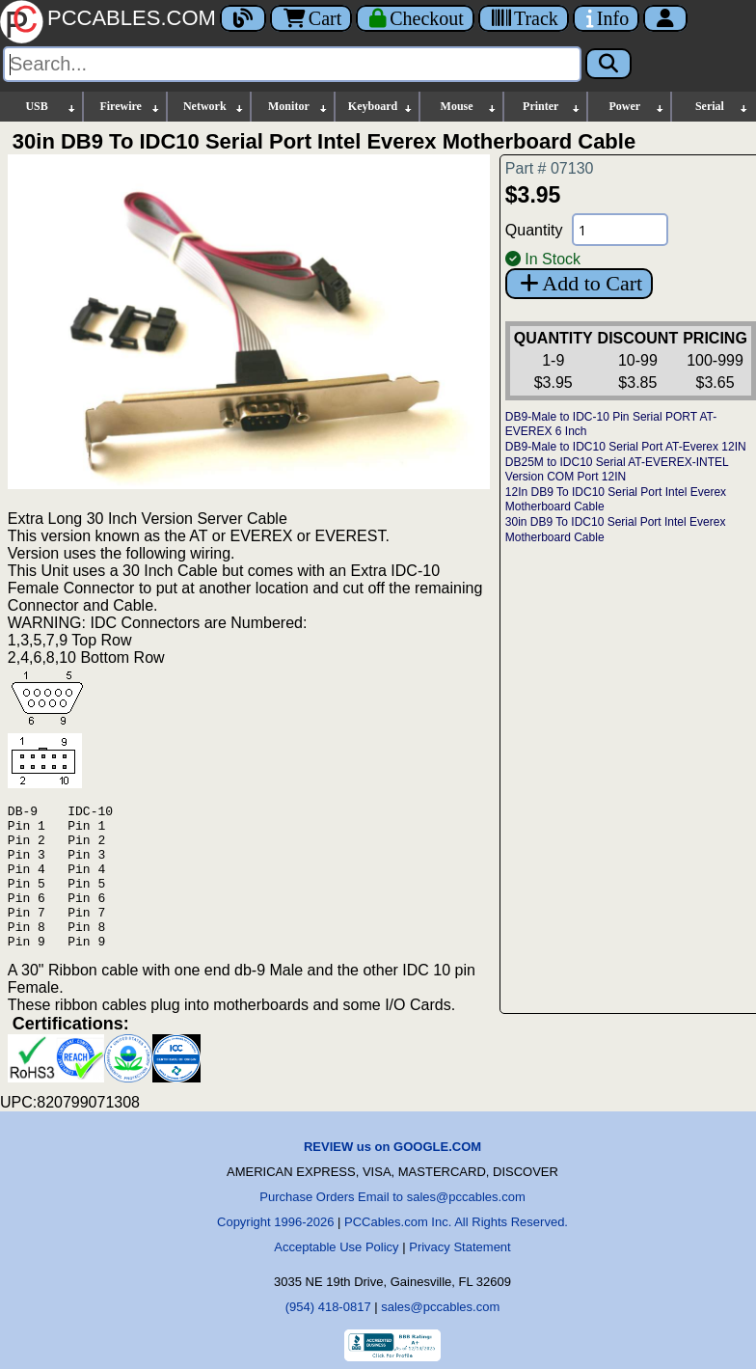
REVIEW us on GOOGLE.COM (392, 1175)
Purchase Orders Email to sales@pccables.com (392, 1225)
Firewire (130, 106)
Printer (552, 106)
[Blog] (243, 18)
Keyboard (381, 106)
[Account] (665, 18)
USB (51, 106)
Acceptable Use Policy (336, 1276)
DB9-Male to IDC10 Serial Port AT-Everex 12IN (625, 446)
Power (636, 106)
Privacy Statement (460, 1276)
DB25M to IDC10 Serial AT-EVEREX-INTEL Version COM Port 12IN (616, 469)
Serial (722, 106)
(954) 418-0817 (328, 1335)
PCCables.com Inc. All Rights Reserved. (456, 1251)
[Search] (292, 64)
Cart (311, 18)
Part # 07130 (549, 168)
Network (214, 106)
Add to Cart (579, 283)
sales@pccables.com (440, 1335)
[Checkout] (415, 18)
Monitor (298, 106)
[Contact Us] (606, 18)
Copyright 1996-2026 (275, 1251)
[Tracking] (523, 18)
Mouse (469, 106)
